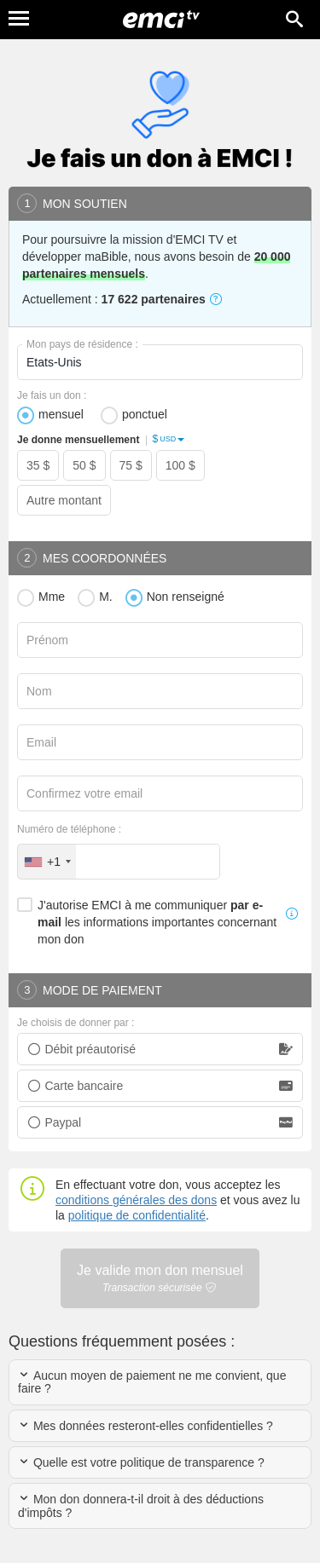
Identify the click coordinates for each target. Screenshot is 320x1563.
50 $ (84, 465)
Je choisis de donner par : (75, 1023)
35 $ (37, 465)
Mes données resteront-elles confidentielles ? (145, 1426)
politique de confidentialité (137, 1215)
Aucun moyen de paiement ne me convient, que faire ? (152, 1382)
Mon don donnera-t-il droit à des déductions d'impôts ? (141, 1505)
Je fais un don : (51, 395)
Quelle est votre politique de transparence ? (141, 1462)
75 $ (131, 465)
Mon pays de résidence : (82, 344)
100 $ (180, 465)
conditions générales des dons (136, 1200)
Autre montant (64, 500)
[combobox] (47, 862)
